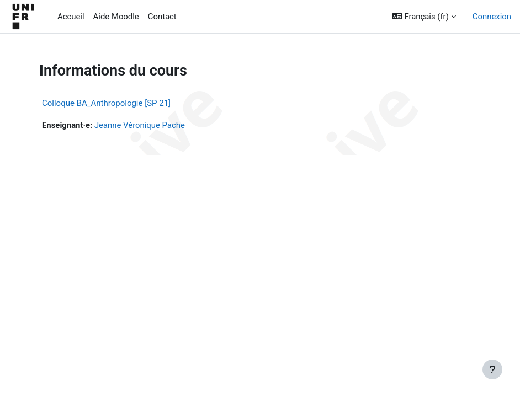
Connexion (492, 17)
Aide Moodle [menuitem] (116, 17)
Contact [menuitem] (162, 17)
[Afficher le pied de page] (492, 369)
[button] (424, 16)
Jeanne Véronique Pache (139, 125)
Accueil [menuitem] (70, 17)
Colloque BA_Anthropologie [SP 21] (106, 103)
